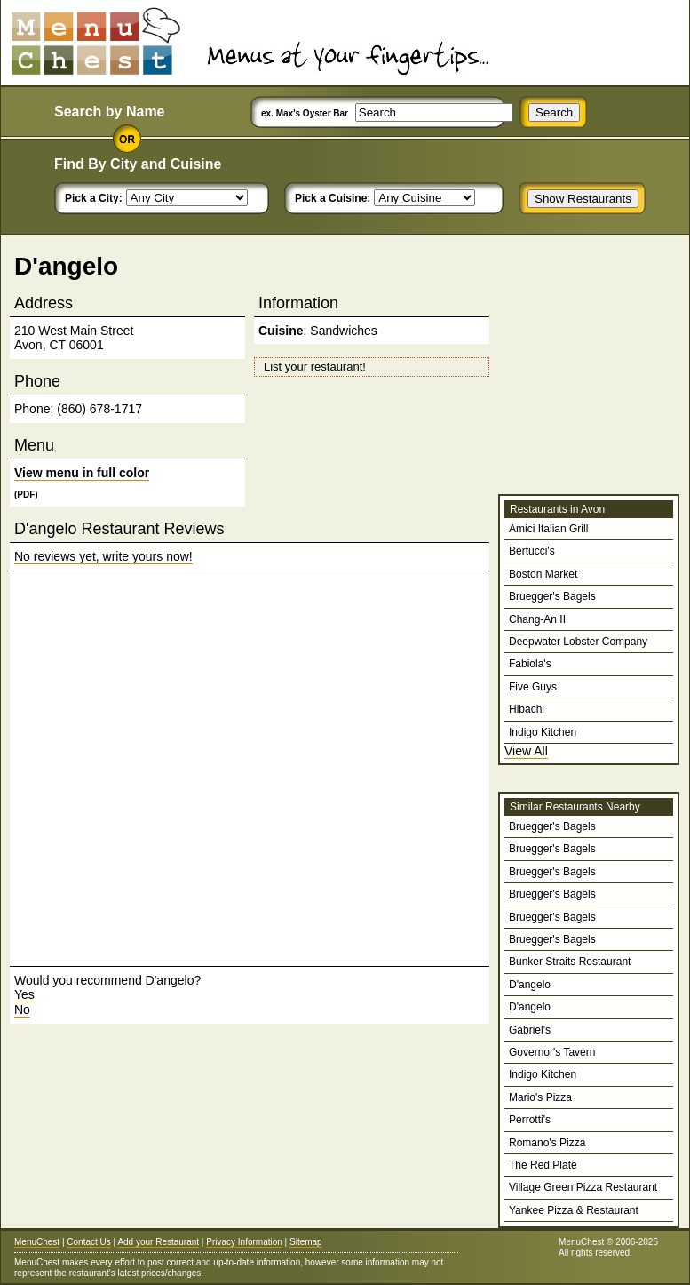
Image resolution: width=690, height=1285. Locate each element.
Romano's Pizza (547, 1143)
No (22, 1009)
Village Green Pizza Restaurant (583, 1187)
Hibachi (526, 709)
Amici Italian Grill (548, 529)
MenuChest (36, 1242)
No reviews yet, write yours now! (103, 556)
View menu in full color (81, 473)
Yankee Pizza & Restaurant (573, 1210)
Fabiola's (530, 664)
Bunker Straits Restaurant (570, 961)
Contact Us (88, 1242)
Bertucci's (532, 551)
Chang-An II (537, 619)
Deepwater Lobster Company (578, 641)
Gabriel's (530, 1030)
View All (526, 751)
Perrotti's (530, 1119)
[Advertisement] (191, 769)
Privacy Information (244, 1242)
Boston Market (543, 574)
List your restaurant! (315, 366)
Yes (24, 994)
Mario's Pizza (540, 1097)
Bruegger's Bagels (552, 596)
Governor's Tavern (552, 1052)
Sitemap (305, 1242)
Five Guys (533, 687)
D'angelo (530, 984)
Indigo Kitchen (542, 732)
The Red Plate (543, 1165)
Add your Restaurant (158, 1242)
